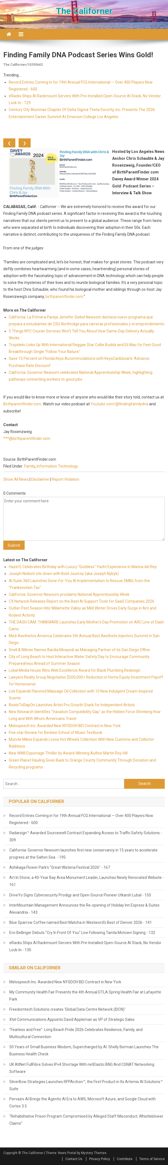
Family (29, 466)
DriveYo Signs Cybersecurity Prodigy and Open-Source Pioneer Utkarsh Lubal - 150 (80, 895)
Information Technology (57, 466)
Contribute (124, 1159)
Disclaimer (40, 479)
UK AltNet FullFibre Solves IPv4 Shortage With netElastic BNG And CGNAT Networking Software (81, 1068)
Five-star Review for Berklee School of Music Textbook (55, 732)
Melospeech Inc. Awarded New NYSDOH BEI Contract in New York (65, 726)
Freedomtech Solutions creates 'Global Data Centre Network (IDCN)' (67, 1009)
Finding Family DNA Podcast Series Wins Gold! (78, 55)
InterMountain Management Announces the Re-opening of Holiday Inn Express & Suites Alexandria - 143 (84, 909)
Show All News (16, 479)
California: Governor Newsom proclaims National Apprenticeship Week (69, 594)
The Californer (84, 11)
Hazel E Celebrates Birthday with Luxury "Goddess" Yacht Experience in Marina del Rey (83, 567)
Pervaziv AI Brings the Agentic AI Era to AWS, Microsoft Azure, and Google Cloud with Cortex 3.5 (82, 1102)
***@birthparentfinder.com (26, 438)
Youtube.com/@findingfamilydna (119, 404)
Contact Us (73, 1159)
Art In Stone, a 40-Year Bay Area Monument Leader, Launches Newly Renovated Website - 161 (86, 881)
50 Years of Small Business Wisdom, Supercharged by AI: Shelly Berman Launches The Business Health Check (84, 1050)
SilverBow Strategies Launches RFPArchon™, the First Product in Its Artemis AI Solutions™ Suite (86, 1085)
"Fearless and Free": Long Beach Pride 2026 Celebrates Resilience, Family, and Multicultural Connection (76, 1033)
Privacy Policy (99, 1159)
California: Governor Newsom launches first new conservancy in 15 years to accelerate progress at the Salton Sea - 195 (83, 853)
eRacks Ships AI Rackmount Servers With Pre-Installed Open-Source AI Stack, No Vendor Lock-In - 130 (85, 946)
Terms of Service (152, 1159)
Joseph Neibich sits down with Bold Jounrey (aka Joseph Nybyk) (64, 573)
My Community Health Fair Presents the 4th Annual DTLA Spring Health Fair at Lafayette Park (85, 995)
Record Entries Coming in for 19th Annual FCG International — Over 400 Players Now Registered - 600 (81, 819)
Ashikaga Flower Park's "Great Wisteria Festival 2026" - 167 (59, 867)
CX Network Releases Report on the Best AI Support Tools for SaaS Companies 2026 (81, 601)
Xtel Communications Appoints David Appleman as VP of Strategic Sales (72, 1019)
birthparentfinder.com (64, 296)
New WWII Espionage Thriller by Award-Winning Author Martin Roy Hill (68, 753)
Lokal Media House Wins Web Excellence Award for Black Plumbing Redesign (74, 670)
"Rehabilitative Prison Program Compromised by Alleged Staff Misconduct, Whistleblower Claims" (86, 1120)
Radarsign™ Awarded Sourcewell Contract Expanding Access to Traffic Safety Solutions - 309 (85, 836)
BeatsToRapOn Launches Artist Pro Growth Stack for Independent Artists (72, 705)
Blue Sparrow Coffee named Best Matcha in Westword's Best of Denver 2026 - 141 (80, 922)
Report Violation (65, 479)
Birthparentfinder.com (22, 404)
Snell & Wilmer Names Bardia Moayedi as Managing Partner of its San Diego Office (79, 650)
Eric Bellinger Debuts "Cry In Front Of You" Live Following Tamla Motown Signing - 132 (82, 932)
